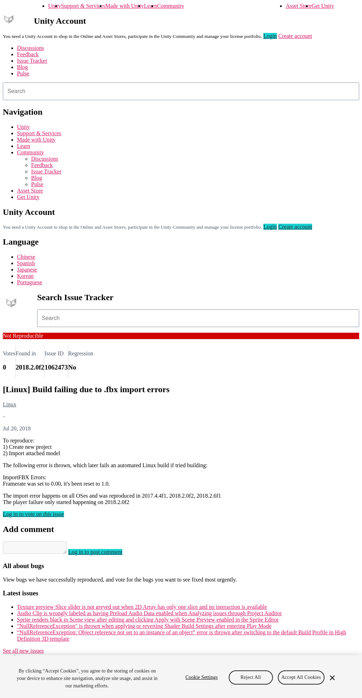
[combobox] (181, 91)
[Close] (332, 678)
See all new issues (23, 653)
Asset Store (298, 6)
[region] (181, 676)
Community (170, 6)
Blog (22, 67)
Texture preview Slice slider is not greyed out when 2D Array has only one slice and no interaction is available (142, 609)
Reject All (250, 677)
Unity (54, 6)
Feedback (28, 54)
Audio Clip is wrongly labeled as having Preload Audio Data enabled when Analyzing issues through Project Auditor (149, 615)
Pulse (23, 73)
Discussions (30, 48)
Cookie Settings (202, 677)
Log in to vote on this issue (33, 514)
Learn (150, 6)
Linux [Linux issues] (9, 404)
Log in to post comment (102, 554)
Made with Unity (124, 6)
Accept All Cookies (301, 677)
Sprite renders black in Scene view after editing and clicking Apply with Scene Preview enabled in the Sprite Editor (148, 622)
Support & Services (83, 6)
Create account (295, 36)
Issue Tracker (32, 61)
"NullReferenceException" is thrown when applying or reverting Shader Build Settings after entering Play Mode (144, 628)
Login (270, 36)
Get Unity (322, 6)
